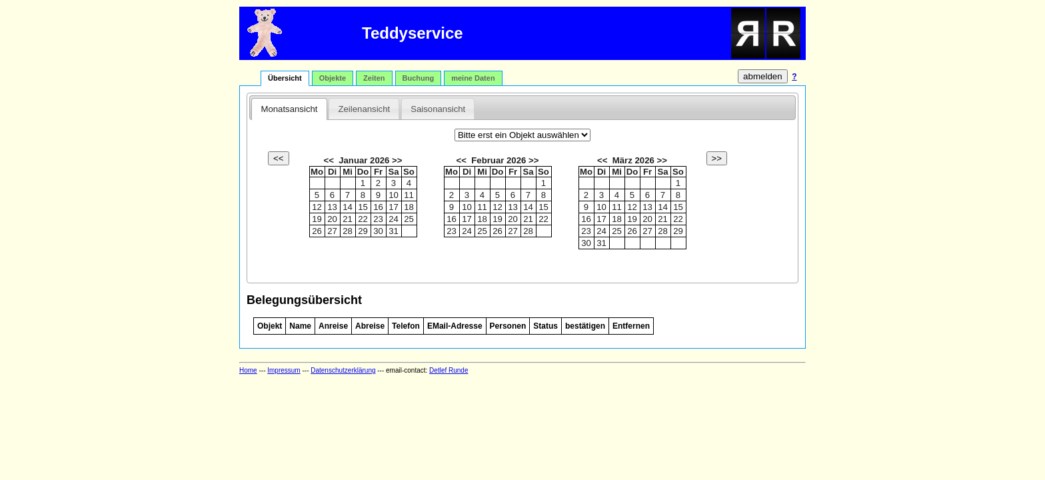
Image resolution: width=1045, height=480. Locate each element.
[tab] (289, 108)
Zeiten (374, 78)
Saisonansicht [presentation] (438, 109)
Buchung (419, 78)
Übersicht (285, 78)
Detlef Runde (448, 370)
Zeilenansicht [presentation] (364, 109)
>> (395, 160)
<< (329, 160)
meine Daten (473, 78)
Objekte (332, 78)
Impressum (283, 370)
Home (248, 370)
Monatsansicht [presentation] (289, 109)
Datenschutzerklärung (343, 370)
